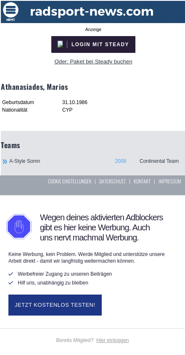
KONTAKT (142, 181)
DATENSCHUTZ (112, 181)
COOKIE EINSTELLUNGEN (69, 181)
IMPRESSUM (170, 181)
